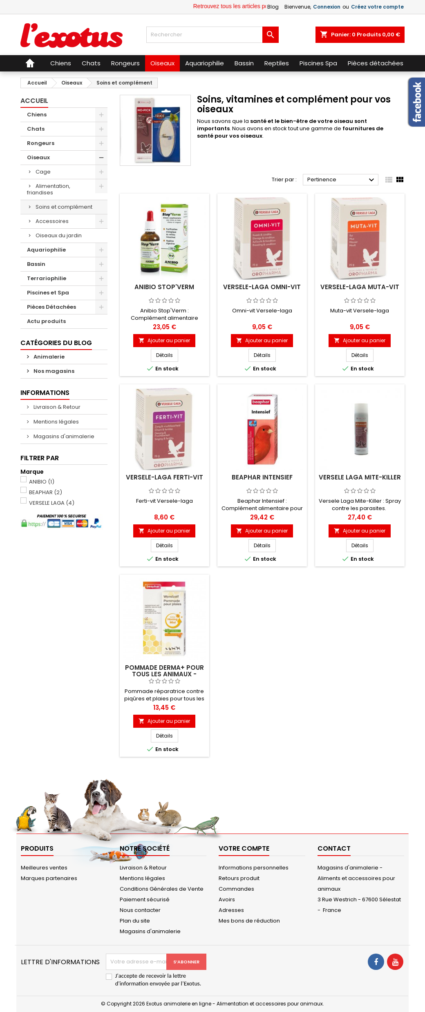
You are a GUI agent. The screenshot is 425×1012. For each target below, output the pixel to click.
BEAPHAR (45, 492)
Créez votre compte (377, 6)
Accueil (34, 100)
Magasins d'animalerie (63, 436)
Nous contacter (140, 910)
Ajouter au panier (164, 340)
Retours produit (239, 878)
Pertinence (341, 180)
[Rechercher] (212, 35)
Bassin (36, 264)
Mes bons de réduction (249, 921)
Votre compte (244, 848)
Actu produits (46, 321)
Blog (273, 6)
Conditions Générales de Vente (162, 889)
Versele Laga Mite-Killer (360, 477)
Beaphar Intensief (262, 477)
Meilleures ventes (44, 868)
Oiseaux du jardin (59, 235)
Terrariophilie (46, 278)
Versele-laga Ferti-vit (164, 477)
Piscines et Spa (48, 292)
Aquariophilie (46, 250)
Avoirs (227, 899)
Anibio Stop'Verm (164, 287)
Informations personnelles (254, 868)
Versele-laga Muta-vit (359, 287)
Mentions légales (55, 422)
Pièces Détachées (51, 307)
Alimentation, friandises (48, 189)
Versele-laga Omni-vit (262, 287)
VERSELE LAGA (51, 503)
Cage (43, 172)
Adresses (231, 910)
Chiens (37, 114)
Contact (334, 848)
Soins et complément (64, 207)
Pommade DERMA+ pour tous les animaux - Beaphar (164, 674)
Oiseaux (38, 157)
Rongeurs (40, 143)
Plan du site (135, 921)
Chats (36, 129)
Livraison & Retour (56, 407)
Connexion (326, 6)
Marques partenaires (49, 878)
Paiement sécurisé (145, 899)
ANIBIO (41, 482)
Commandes (236, 889)
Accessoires (52, 221)
